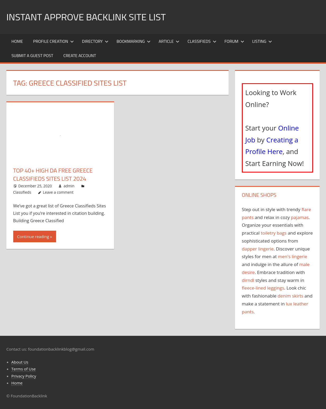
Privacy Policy (23, 376)
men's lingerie (292, 256)
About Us (19, 362)
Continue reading (33, 236)
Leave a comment (58, 192)
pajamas (300, 217)
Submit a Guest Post (32, 55)
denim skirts (290, 296)
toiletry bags (274, 233)
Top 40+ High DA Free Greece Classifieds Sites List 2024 (53, 174)
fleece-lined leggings (263, 288)
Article (169, 41)
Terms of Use (23, 368)
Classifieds (202, 41)
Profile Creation (53, 41)
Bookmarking (134, 41)
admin (69, 185)
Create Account (79, 55)
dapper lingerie (258, 249)
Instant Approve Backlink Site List (86, 17)
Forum (234, 41)
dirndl (248, 280)
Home (17, 41)
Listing (262, 41)
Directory (95, 41)
